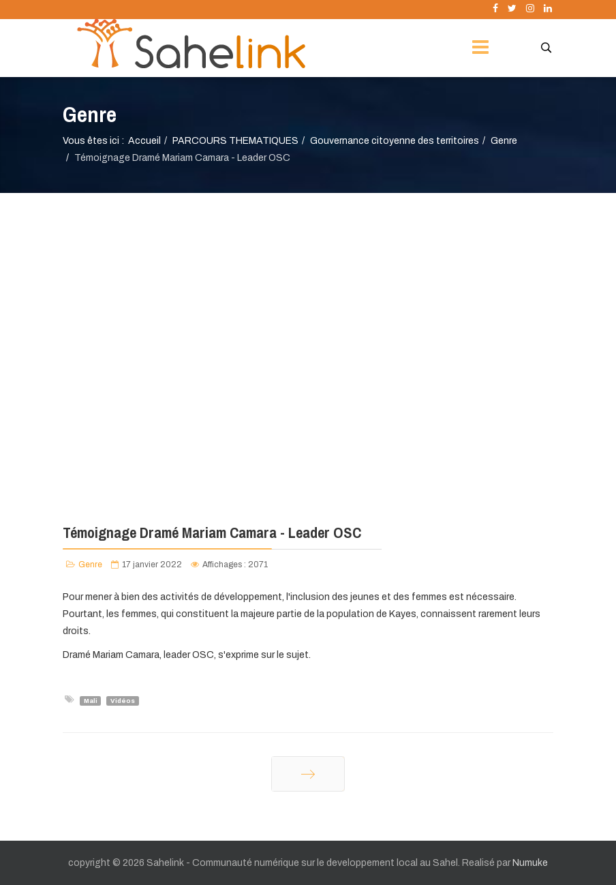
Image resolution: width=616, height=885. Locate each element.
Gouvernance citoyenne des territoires (394, 141)
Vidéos (122, 700)
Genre (504, 141)
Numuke (530, 863)
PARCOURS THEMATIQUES (235, 141)
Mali (90, 700)
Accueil (144, 141)
